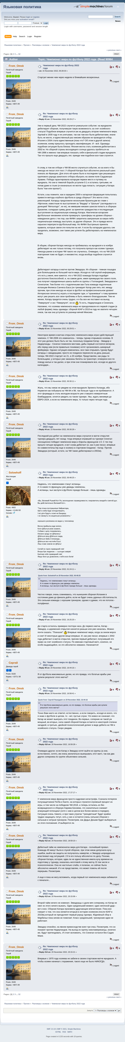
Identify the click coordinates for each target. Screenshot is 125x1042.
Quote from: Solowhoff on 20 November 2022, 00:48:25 (59, 576)
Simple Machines (74, 1029)
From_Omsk (16, 65)
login (28, 17)
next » (118, 50)
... (17, 54)
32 (19, 54)
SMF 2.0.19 (51, 1029)
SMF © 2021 (62, 1029)
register (36, 17)
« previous (111, 50)
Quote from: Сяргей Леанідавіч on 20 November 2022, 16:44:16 (63, 700)
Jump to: (90, 1010)
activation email (26, 19)
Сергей (13, 662)
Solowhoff (15, 472)
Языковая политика (22, 7)
